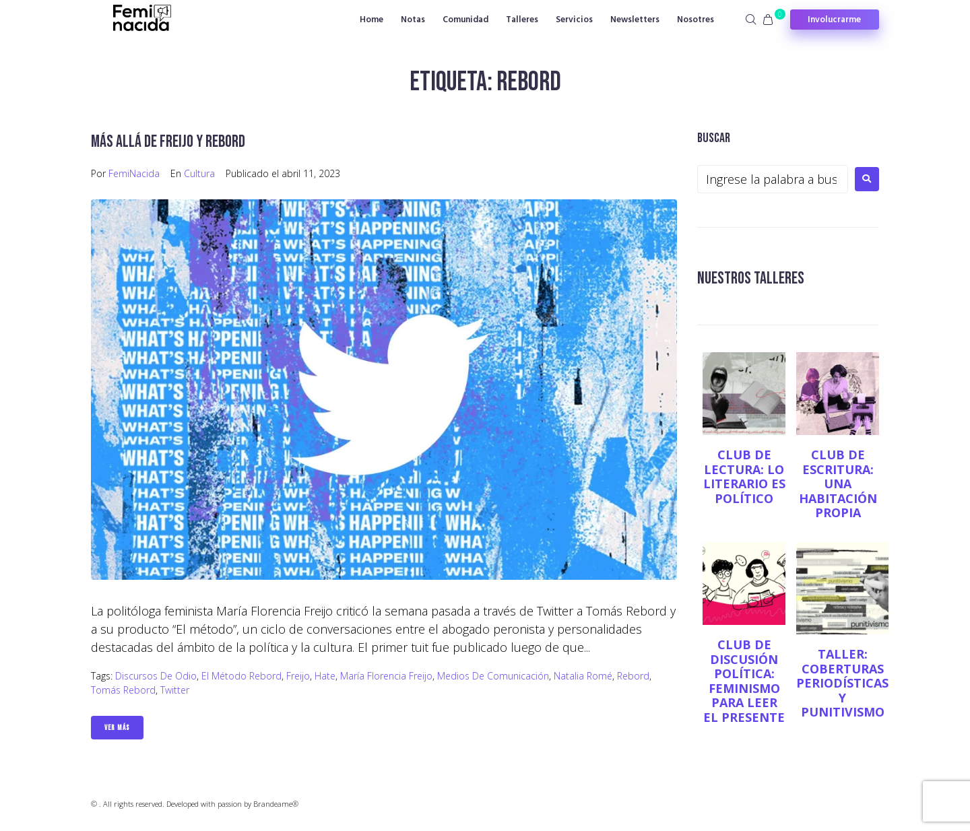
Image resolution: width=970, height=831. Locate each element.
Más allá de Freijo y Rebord (175, 141)
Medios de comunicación (493, 675)
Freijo (298, 675)
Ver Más (117, 727)
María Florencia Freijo (386, 675)
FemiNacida (134, 173)
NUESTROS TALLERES (756, 278)
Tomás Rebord (123, 690)
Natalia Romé (583, 675)
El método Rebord (241, 675)
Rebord (633, 675)
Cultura (199, 173)
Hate (325, 675)
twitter (174, 690)
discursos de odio (156, 675)
